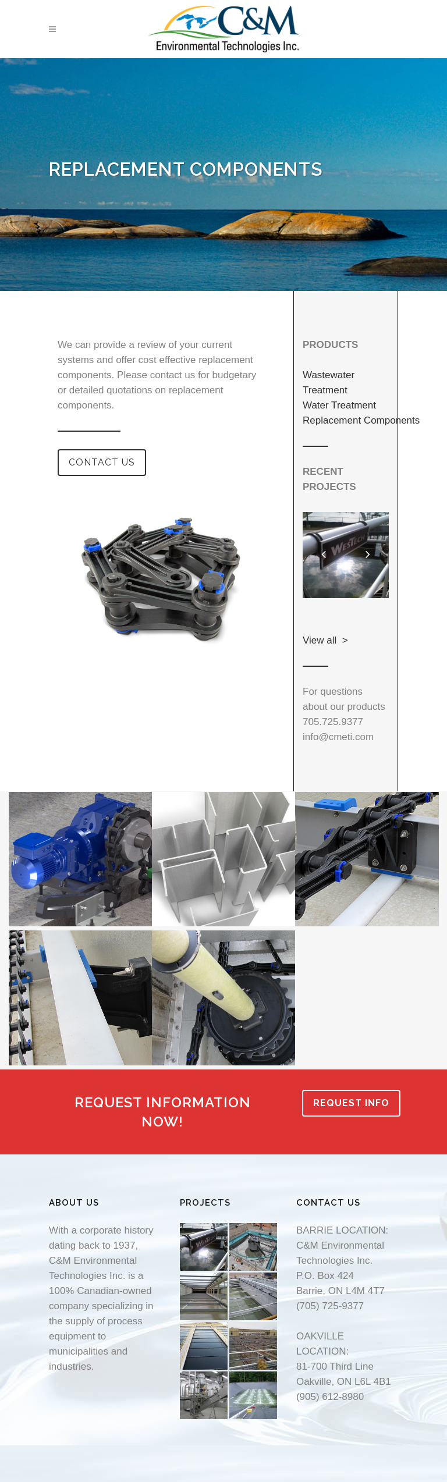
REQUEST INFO (351, 1102)
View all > (325, 640)
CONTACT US (102, 462)
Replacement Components (361, 420)
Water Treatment (339, 405)
